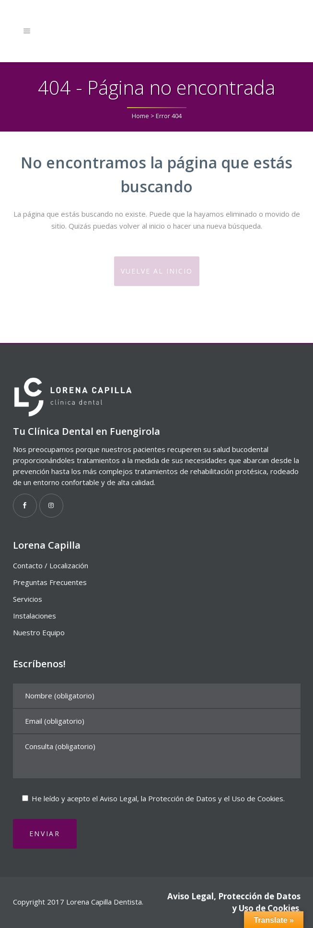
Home (140, 115)
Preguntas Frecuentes (50, 582)
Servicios (27, 599)
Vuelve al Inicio (157, 271)
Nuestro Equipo (39, 632)
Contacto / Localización (50, 565)
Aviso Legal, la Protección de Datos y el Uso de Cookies (191, 798)
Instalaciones (34, 615)
